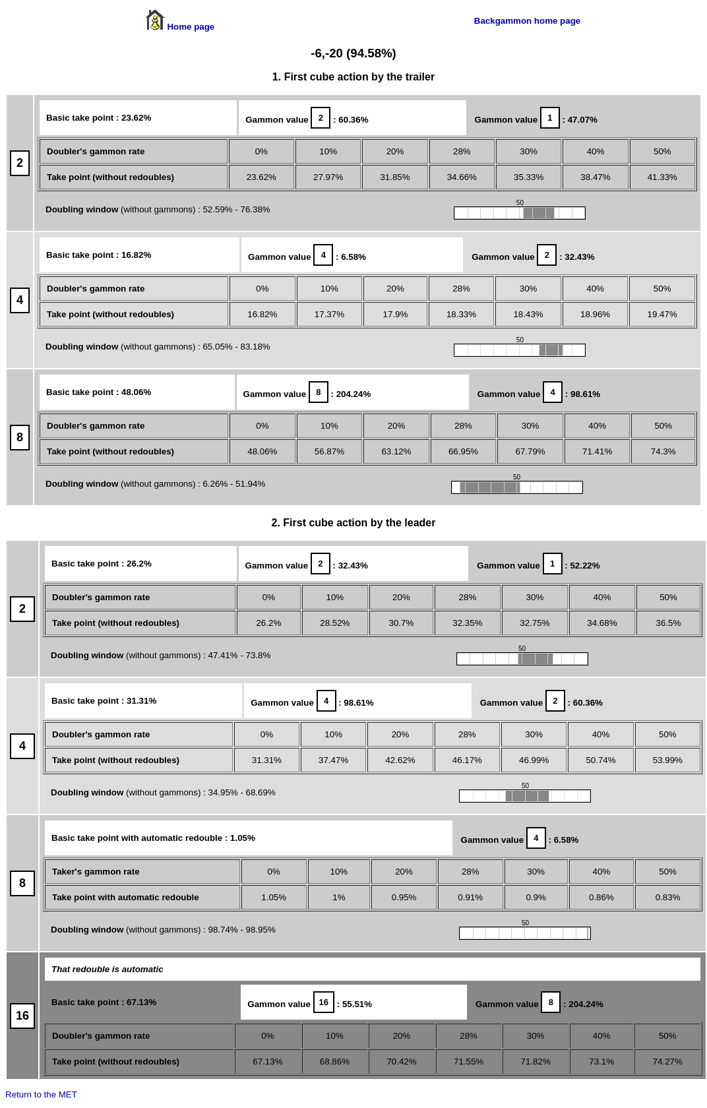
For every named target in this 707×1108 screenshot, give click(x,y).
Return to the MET (41, 1094)
